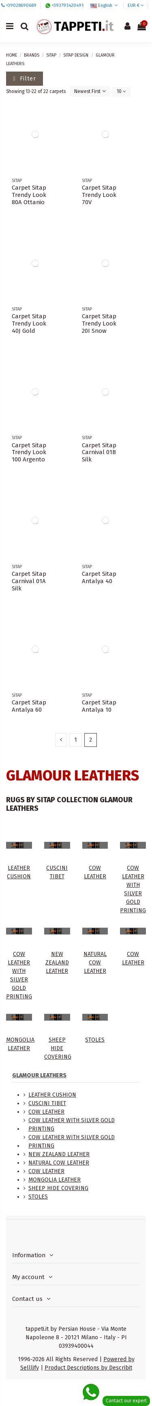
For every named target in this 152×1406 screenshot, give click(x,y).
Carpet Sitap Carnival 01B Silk (99, 452)
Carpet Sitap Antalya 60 (29, 706)
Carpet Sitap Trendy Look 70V (99, 195)
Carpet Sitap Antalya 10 (99, 706)
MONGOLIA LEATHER (54, 1179)
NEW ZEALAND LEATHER (57, 963)
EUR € (135, 5)
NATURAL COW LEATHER (95, 963)
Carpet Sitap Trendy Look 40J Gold (29, 323)
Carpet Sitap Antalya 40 (99, 577)
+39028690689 (21, 5)
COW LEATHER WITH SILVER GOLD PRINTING (71, 1124)
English (104, 5)
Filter (24, 78)
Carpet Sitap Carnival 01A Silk (29, 581)
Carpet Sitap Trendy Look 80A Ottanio (29, 195)
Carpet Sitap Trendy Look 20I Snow (99, 323)
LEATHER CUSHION (52, 1094)
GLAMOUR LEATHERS (39, 1075)
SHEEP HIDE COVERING (57, 1048)
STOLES (95, 1039)
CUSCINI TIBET (47, 1103)
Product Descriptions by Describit (88, 1367)
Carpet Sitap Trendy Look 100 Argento (29, 452)
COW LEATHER (46, 1111)
